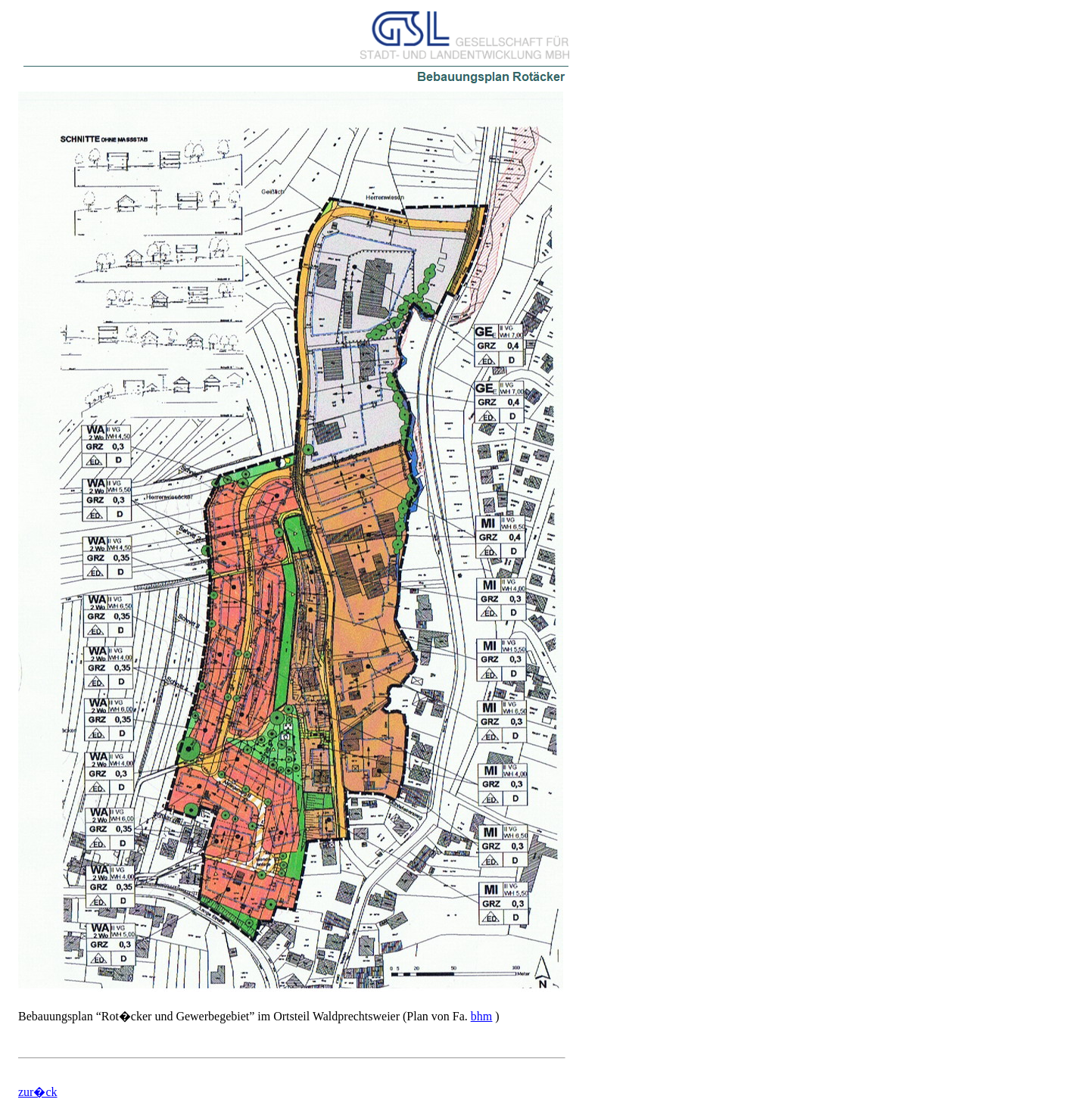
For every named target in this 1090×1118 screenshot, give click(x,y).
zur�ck (38, 1091)
